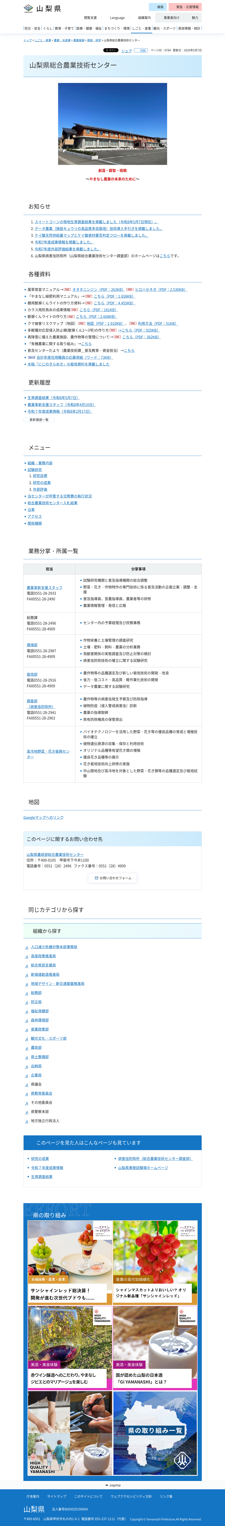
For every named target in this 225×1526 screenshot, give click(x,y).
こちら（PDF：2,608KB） (97, 316)
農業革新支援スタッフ (44, 587)
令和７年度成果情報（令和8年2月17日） (60, 411)
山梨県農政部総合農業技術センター (55, 854)
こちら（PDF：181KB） (98, 309)
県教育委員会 (41, 1093)
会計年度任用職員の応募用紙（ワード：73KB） (75, 357)
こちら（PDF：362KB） (141, 336)
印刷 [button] (143, 50)
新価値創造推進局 (45, 974)
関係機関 (35, 523)
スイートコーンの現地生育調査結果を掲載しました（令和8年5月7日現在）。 (96, 221)
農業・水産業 (62, 40)
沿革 (31, 509)
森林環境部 (40, 1020)
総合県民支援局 (43, 965)
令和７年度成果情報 (47, 1167)
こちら (165, 255)
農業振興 (78, 40)
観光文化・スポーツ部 (49, 1038)
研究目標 (40, 475)
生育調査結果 (42, 1176)
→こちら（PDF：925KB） (139, 330)
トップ (27, 40)
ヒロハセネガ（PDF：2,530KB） (161, 289)
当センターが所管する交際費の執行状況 (60, 496)
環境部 (32, 645)
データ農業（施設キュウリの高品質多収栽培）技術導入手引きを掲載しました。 (99, 228)
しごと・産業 (42, 40)
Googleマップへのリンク (43, 817)
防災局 (36, 1001)
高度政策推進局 (43, 955)
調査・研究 (94, 40)
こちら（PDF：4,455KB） (114, 302)
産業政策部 (40, 1029)
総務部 (36, 992)
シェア (126, 51)
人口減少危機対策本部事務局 (54, 946)
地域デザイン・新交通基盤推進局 (57, 983)
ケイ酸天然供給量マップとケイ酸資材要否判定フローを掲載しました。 (92, 235)
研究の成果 (42, 482)
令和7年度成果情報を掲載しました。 (64, 242)
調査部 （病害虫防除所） (41, 703)
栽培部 (32, 674)
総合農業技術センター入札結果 (53, 502)
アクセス (35, 516)
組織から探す (47, 930)
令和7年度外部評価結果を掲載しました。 (68, 249)
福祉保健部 (40, 1010)
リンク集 (166, 1496)
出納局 (36, 1065)
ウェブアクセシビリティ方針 (131, 1496)
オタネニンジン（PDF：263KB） (98, 289)
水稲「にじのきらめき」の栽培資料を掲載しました (69, 364)
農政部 (36, 1047)
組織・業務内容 (40, 463)
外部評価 (40, 489)
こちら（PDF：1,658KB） (114, 296)
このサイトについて (88, 1496)
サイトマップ (56, 1496)
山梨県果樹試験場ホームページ (143, 1167)
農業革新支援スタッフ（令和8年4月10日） (62, 404)
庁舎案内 (33, 1496)
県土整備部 (40, 1056)
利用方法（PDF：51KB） (158, 323)
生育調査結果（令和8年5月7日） (54, 397)
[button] (185, 7)
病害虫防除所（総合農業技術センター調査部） (155, 1158)
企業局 (36, 1075)
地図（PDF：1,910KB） (106, 323)
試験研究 (35, 469)
